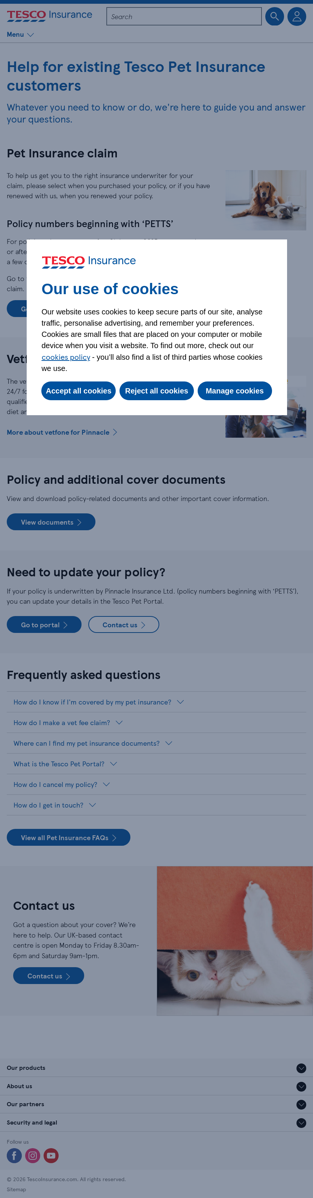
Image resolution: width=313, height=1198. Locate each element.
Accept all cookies (79, 391)
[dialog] (157, 327)
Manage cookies (235, 391)
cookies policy (66, 356)
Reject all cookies (156, 391)
